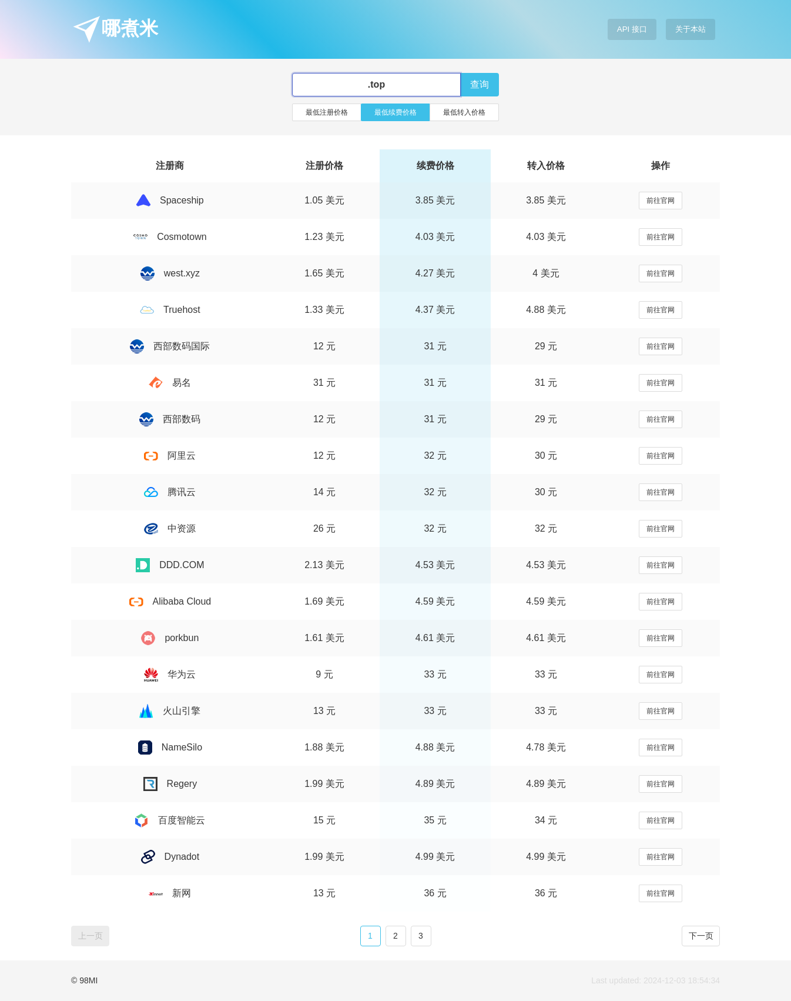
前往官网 (660, 200)
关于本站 (690, 29)
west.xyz (170, 273)
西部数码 (169, 419)
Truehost (170, 310)
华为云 (170, 674)
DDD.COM (170, 565)
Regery (170, 784)
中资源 (170, 528)
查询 (479, 84)
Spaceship (170, 200)
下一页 (701, 935)
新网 (170, 893)
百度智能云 (170, 820)
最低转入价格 (464, 112)
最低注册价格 (327, 112)
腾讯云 (170, 492)
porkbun (170, 638)
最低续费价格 (395, 112)
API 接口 (632, 29)
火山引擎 (169, 711)
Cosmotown (169, 237)
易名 (170, 383)
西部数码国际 (170, 346)
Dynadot (170, 857)
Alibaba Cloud (170, 601)
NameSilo (170, 747)
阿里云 (170, 456)
